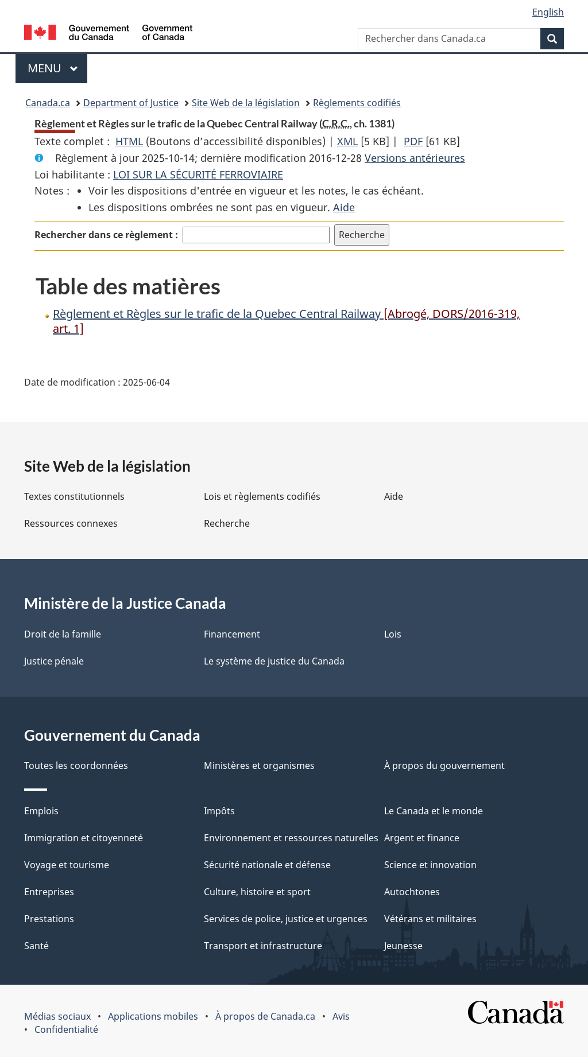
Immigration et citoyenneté (83, 837)
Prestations (49, 918)
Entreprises (49, 891)
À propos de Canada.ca (265, 1016)
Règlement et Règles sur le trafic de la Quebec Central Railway (286, 321)
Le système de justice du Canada (274, 661)
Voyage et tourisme (66, 864)
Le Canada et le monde (433, 811)
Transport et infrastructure (263, 945)
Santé (36, 945)
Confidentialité (66, 1029)
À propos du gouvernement (444, 765)
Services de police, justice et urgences (286, 918)
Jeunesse (403, 945)
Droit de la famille (62, 634)
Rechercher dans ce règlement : (106, 234)
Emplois (41, 811)
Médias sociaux (57, 1016)
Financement (232, 634)
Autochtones (412, 891)
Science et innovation (430, 864)
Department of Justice (131, 102)
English (548, 12)
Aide (344, 207)
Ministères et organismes (259, 765)
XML (347, 141)
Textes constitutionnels (74, 496)
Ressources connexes (71, 523)
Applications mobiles (153, 1016)
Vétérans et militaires (430, 918)
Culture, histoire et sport (257, 891)
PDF (413, 141)
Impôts (219, 811)
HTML (129, 141)
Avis (341, 1016)
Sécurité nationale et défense (267, 864)
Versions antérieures (415, 158)
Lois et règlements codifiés (262, 496)
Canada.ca (47, 102)
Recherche (227, 523)
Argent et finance (421, 837)
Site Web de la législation (246, 102)
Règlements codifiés (357, 102)
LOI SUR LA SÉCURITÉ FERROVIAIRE (198, 174)
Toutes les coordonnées (76, 765)
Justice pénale (54, 661)
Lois (392, 634)
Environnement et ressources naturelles (291, 837)
